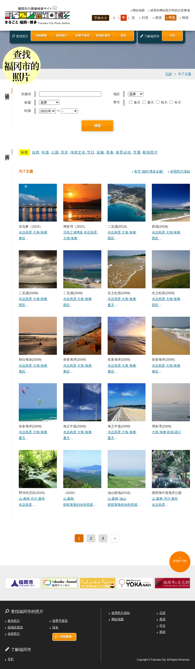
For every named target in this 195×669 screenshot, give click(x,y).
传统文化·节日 (82, 152)
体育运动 (123, 152)
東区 (22, 238)
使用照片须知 (180, 171)
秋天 (162, 102)
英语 (158, 18)
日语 (145, 18)
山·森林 (24, 498)
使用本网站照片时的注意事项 (170, 10)
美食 (110, 152)
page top (178, 562)
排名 (123, 35)
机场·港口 (174, 432)
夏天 (148, 102)
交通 (137, 152)
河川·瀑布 (37, 498)
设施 (100, 152)
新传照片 (61, 35)
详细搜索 (41, 35)
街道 (45, 152)
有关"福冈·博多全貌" (149, 171)
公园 (55, 152)
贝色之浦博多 (73, 232)
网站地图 (139, 10)
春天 (135, 102)
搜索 (97, 126)
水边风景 (25, 232)
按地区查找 (103, 35)
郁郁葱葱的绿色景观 (78, 505)
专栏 (172, 35)
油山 (122, 498)
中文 (172, 18)
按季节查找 (82, 35)
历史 (64, 152)
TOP (169, 74)
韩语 (185, 18)
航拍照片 (150, 152)
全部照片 (14, 633)
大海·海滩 (40, 232)
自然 (36, 152)
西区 (111, 238)
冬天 (175, 102)
